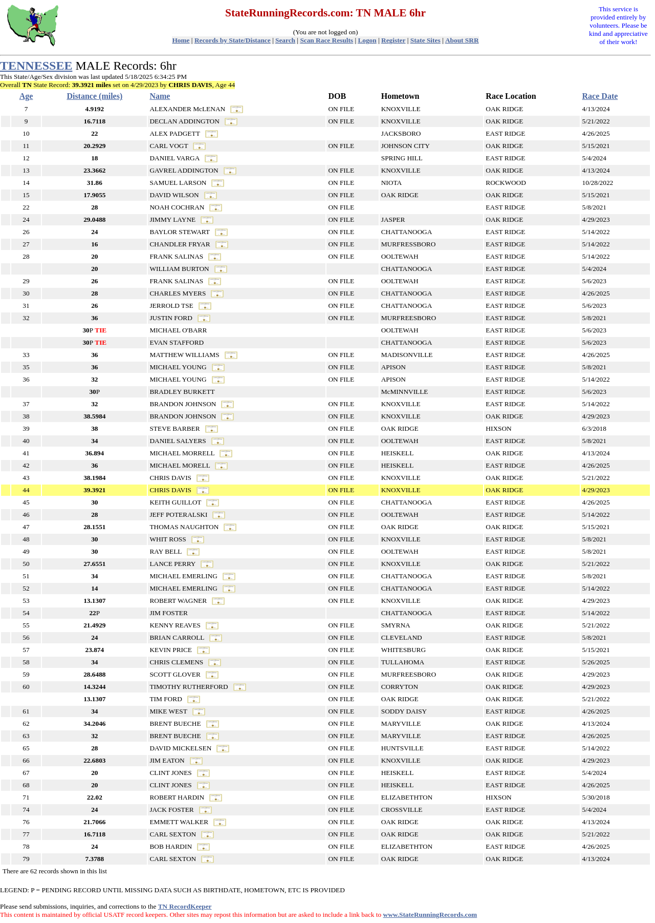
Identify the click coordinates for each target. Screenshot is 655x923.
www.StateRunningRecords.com (430, 914)
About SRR (462, 40)
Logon (367, 40)
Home (180, 40)
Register (393, 40)
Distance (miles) (94, 96)
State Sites (425, 40)
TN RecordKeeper (185, 906)
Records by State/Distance (232, 40)
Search (285, 40)
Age (26, 96)
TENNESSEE (36, 65)
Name (159, 96)
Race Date (600, 96)
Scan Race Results (326, 40)
